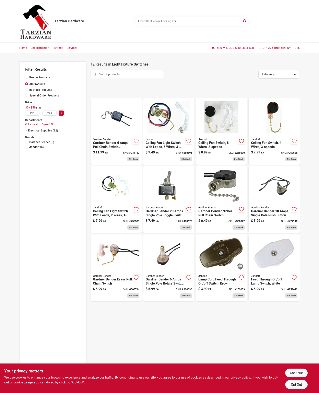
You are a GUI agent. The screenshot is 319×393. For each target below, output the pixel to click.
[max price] (49, 113)
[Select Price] (61, 113)
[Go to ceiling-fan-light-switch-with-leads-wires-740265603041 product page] (116, 199)
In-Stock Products (40, 90)
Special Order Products (44, 95)
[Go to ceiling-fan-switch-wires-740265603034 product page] (274, 131)
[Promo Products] (26, 77)
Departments (39, 47)
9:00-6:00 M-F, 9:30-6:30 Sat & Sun (232, 47)
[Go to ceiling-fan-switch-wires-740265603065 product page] (221, 131)
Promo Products (39, 77)
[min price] (32, 113)
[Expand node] (26, 130)
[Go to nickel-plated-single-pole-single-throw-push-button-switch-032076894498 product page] (274, 199)
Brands (58, 47)
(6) (41, 142)
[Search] (245, 21)
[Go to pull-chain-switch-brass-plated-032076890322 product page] (116, 267)
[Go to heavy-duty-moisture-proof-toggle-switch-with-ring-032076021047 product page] (168, 199)
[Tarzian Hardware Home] (35, 21)
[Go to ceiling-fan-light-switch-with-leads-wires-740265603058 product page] (168, 131)
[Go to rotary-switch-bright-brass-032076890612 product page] (168, 267)
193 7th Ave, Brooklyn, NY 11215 (278, 47)
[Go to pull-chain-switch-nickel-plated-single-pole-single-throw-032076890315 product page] (221, 199)
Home (23, 47)
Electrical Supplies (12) (43, 130)
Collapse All (31, 124)
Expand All (48, 124)
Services (72, 47)
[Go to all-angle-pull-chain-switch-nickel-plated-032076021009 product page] (116, 131)
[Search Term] (192, 21)
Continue (296, 373)
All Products (37, 84)
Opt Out (296, 384)
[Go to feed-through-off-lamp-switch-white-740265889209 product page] (274, 267)
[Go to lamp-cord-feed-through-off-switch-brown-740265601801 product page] (221, 267)
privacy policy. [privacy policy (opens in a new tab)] (241, 377)
